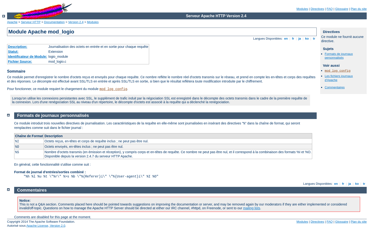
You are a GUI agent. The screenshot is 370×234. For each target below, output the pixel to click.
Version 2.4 (76, 22)
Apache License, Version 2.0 (45, 225)
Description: (17, 47)
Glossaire (341, 9)
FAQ (330, 9)
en (286, 38)
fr (293, 38)
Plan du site (359, 9)
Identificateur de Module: (27, 56)
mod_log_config (113, 89)
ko (307, 38)
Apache (12, 22)
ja (300, 38)
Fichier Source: (20, 61)
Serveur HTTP (31, 22)
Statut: (13, 51)
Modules (302, 9)
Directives (317, 9)
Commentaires (335, 87)
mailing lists (251, 208)
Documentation (54, 22)
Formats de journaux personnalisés (339, 56)
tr (314, 38)
